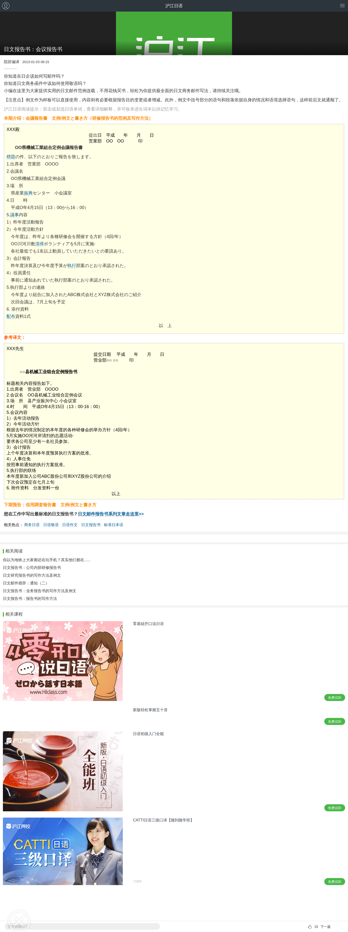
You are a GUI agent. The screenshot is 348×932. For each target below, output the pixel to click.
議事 (14, 214)
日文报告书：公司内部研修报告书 (32, 568)
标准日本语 (113, 525)
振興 (28, 193)
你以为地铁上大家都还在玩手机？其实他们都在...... (47, 560)
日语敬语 (51, 525)
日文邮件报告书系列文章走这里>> (111, 514)
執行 (71, 265)
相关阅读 (14, 551)
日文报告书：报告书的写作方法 (30, 598)
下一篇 (325, 927)
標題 (11, 156)
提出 (93, 135)
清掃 (39, 243)
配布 (11, 316)
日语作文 (70, 525)
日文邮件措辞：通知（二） (26, 583)
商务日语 (32, 525)
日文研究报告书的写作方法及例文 (32, 575)
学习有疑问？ (18, 926)
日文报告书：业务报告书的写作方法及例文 (39, 591)
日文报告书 (91, 525)
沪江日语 (174, 5)
